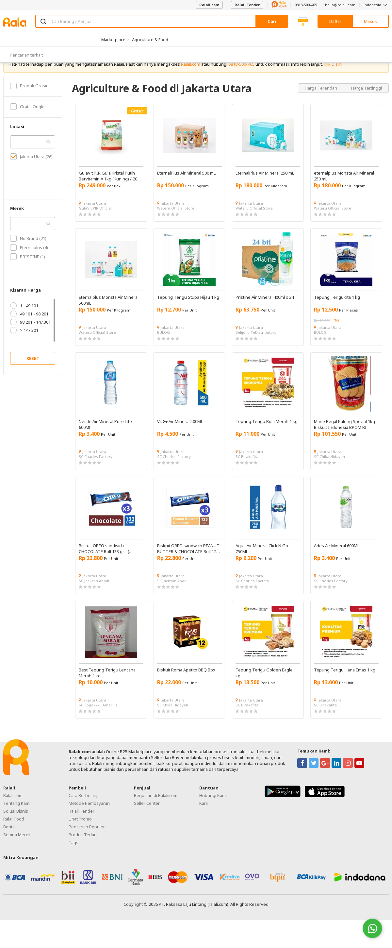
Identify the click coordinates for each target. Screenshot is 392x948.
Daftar (335, 21)
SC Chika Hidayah (329, 477)
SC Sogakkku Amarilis (98, 725)
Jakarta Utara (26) (31, 177)
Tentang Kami (16, 824)
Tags (73, 863)
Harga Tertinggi (366, 108)
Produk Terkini (83, 855)
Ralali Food (13, 840)
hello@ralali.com (340, 4)
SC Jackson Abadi (94, 601)
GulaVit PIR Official (95, 229)
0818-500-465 (306, 4)
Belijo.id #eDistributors (256, 353)
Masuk (370, 21)
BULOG (163, 353)
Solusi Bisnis (15, 832)
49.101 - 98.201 (29, 334)
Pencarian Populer (87, 848)
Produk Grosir (29, 106)
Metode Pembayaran (89, 824)
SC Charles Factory (95, 477)
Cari (272, 21)
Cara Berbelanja (84, 816)
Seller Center (147, 824)
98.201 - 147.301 (30, 343)
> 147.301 (24, 351)
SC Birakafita (247, 477)
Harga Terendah (321, 108)
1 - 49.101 (24, 326)
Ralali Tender (247, 4)
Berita (9, 848)
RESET (32, 379)
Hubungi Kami (213, 816)
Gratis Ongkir (28, 127)
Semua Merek (17, 855)
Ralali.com (209, 4)
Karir (203, 824)
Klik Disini (333, 85)
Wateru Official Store (175, 229)
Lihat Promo (80, 840)
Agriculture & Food (150, 39)
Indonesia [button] (376, 4)
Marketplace (113, 39)
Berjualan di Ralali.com (155, 816)
